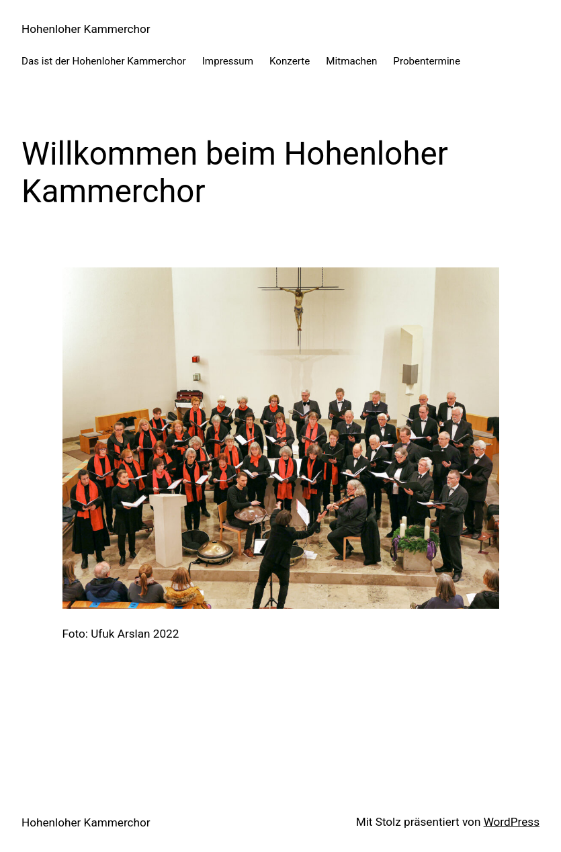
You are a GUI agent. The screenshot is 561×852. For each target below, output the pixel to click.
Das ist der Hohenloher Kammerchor (103, 61)
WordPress (512, 821)
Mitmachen (351, 61)
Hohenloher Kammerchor (85, 29)
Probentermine (426, 61)
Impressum (227, 61)
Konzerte (289, 61)
